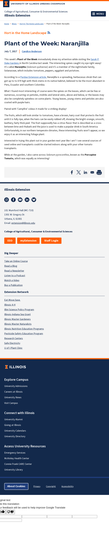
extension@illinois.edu (23, 223)
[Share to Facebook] (72, 172)
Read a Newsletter (14, 270)
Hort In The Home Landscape (32, 23)
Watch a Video (11, 280)
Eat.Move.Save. (12, 300)
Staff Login (51, 241)
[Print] (99, 172)
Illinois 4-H (9, 305)
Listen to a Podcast (14, 275)
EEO (9, 241)
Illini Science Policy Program (19, 309)
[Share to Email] (92, 172)
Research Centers (13, 338)
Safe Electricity (12, 343)
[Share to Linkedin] (85, 172)
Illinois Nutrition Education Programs (24, 329)
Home (6, 23)
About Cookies (16, 486)
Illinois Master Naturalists (18, 324)
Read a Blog (10, 266)
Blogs (14, 23)
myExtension (28, 241)
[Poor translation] (10, 512)
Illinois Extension (17, 15)
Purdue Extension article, (33, 77)
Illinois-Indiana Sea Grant (17, 314)
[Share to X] (78, 172)
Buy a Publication (13, 285)
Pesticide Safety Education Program (23, 333)
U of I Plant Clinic (13, 348)
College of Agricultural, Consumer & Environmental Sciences (36, 11)
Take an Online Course (16, 261)
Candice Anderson (32, 51)
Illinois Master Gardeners (17, 319)
